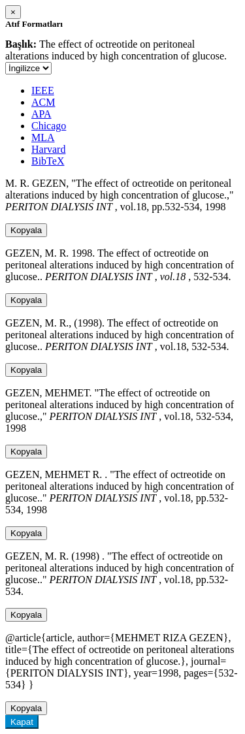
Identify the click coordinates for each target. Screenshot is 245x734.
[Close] (13, 12)
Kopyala (26, 230)
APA (41, 114)
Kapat (21, 722)
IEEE (42, 90)
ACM (43, 102)
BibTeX (47, 161)
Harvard (48, 149)
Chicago (48, 125)
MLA (43, 137)
